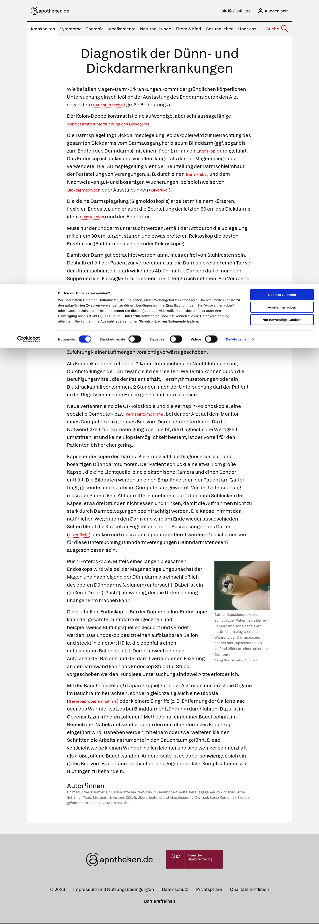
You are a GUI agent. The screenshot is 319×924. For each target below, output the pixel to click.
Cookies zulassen (282, 11)
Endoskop (208, 152)
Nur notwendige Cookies (282, 36)
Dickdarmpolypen (133, 191)
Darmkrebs (80, 183)
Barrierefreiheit (159, 902)
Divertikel (215, 191)
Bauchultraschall (113, 106)
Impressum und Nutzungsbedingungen (113, 891)
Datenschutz (175, 891)
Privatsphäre (209, 891)
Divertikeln (81, 536)
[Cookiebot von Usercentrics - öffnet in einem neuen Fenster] (28, 55)
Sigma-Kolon (95, 218)
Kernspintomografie (149, 415)
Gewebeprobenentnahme (99, 702)
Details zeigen (237, 55)
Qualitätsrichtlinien (249, 891)
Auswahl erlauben (282, 23)
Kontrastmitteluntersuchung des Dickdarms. (118, 125)
